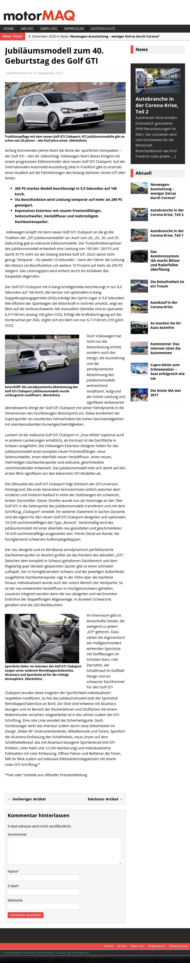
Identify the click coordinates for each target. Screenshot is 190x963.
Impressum (74, 28)
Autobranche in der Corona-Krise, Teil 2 (167, 212)
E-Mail (13, 886)
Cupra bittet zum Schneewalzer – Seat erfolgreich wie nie (167, 371)
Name (12, 871)
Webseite (15, 900)
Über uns (48, 28)
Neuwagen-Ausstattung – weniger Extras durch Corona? (163, 191)
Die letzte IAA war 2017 (165, 392)
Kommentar (17, 834)
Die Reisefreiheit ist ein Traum (167, 283)
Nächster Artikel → (105, 798)
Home (8, 28)
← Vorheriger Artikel (27, 798)
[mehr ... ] (168, 156)
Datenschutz (103, 28)
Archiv (27, 28)
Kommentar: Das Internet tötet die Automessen (165, 348)
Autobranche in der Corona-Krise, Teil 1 (167, 233)
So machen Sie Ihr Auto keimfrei (165, 325)
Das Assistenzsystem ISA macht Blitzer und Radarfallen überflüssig (165, 260)
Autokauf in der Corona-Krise (164, 304)
